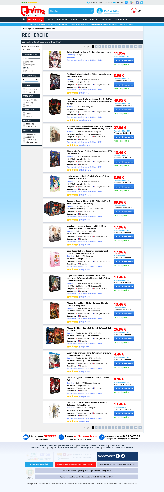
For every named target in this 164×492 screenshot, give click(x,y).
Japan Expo (89, 471)
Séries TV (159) (31, 100)
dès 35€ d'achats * (44, 24)
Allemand (31, 139)
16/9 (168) (29, 116)
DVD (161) (29, 61)
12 (132, 46)
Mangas (49, 19)
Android (96, 477)
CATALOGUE (53, 446)
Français (31, 126)
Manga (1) (29, 71)
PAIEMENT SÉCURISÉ (117, 446)
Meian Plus (131, 464)
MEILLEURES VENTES (67, 446)
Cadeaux (94, 19)
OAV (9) (28, 105)
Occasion (106, 19)
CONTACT (42, 446)
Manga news (106, 471)
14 (140, 46)
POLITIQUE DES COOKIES (91, 448)
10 (123, 46)
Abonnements (121, 19)
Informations (87, 477)
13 (136, 46)
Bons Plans (62, 19)
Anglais (30, 136)
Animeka (97, 471)
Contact (119, 2)
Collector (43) (30, 92)
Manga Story (79, 471)
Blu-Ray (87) (30, 64)
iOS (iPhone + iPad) (106, 477)
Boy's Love (116, 464)
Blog (85, 19)
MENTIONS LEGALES (39, 448)
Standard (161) (31, 89)
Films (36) (29, 102)
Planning (75, 19)
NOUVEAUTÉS (82, 446)
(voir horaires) (107, 3)
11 (127, 46)
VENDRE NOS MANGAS (99, 446)
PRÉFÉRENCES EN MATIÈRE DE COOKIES (117, 448)
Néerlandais (32, 142)
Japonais (31, 123)
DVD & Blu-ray (35, 19)
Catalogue (27, 28)
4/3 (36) (28, 113)
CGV (50, 448)
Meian (123, 464)
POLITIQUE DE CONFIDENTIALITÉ (66, 448)
